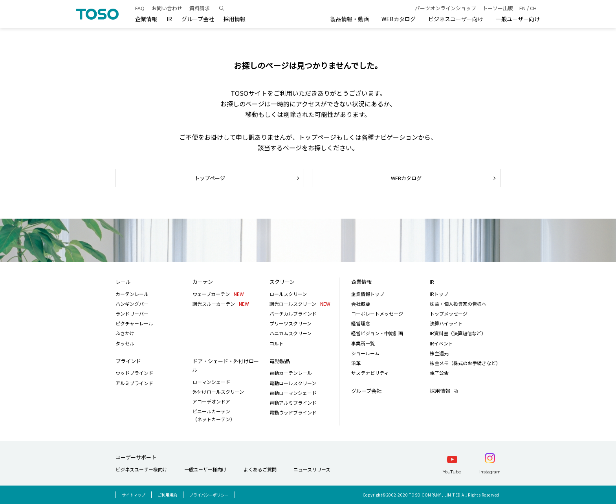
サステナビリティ (370, 372)
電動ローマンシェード (293, 392)
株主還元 (439, 353)
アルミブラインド (134, 383)
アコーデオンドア (211, 401)
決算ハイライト (446, 323)
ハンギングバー (132, 303)
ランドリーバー (132, 313)
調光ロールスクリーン (300, 303)
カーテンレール (132, 293)
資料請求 (199, 8)
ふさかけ (125, 333)
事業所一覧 (363, 343)
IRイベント (441, 343)
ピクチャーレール (134, 323)
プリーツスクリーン (291, 323)
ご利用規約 (167, 495)
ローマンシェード (211, 381)
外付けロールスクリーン (218, 391)
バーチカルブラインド (293, 313)
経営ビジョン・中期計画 (377, 333)
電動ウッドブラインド (293, 412)
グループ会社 (198, 19)
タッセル (125, 343)
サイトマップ (133, 495)
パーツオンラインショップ (445, 8)
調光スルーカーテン (220, 303)
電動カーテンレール (291, 372)
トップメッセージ (449, 313)
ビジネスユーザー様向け (141, 469)
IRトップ (439, 293)
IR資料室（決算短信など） (458, 333)
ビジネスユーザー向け (455, 19)
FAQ (140, 8)
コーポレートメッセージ (377, 313)
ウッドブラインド (134, 372)
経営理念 (360, 323)
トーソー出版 (497, 8)
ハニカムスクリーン (291, 333)
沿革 (356, 363)
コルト (277, 343)
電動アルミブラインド (293, 402)
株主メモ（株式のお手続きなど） (465, 363)
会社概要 (360, 303)
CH (533, 8)
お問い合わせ (167, 8)
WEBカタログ (398, 19)
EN (522, 8)
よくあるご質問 (260, 469)
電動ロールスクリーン (293, 383)
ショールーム (365, 353)
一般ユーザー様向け (205, 469)
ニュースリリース (311, 469)
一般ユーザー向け (518, 19)
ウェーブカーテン (218, 293)
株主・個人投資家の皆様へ (458, 303)
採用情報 (440, 390)
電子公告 (439, 372)
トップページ (209, 178)
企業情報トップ (367, 293)
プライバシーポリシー (209, 495)
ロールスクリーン (288, 293)
